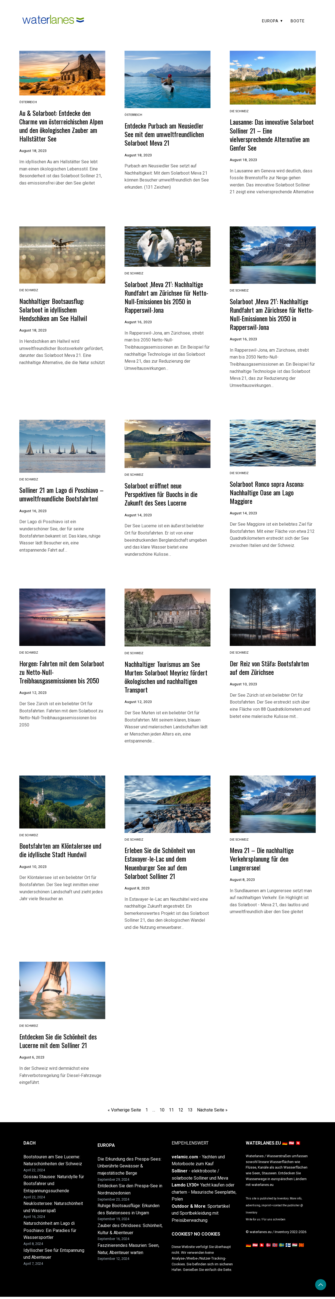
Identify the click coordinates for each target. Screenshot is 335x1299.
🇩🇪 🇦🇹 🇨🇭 (255, 1247)
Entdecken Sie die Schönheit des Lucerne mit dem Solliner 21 (61, 1042)
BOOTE (298, 21)
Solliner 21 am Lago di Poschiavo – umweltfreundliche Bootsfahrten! (61, 497)
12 (180, 1112)
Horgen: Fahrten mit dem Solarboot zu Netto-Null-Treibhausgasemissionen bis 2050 (55, 679)
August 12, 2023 (33, 704)
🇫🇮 (288, 1247)
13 (190, 1112)
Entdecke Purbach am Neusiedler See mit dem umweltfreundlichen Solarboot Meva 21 (167, 133)
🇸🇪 (281, 1247)
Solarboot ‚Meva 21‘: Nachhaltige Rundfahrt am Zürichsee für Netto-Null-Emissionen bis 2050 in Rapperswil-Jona (167, 296)
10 (162, 1112)
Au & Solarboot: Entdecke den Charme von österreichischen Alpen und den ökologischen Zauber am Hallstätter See (57, 125)
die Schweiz (239, 111)
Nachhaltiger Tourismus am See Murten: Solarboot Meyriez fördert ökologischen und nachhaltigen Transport (165, 679)
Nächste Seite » (212, 1112)
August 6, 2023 (32, 1059)
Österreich (28, 102)
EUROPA (270, 21)
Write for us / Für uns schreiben (265, 1221)
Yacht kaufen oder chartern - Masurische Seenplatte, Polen (204, 1194)
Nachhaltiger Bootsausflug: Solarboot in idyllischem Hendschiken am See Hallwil (55, 308)
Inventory (251, 1214)
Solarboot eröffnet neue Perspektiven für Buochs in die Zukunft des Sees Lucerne (164, 492)
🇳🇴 (275, 1247)
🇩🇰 (268, 1247)
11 (171, 1112)
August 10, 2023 (243, 687)
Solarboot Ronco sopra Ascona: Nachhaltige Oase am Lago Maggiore (269, 491)
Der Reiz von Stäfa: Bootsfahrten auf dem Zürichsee (272, 670)
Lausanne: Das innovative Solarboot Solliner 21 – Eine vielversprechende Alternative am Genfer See (268, 134)
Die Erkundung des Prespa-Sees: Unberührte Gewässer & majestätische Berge (129, 1168)
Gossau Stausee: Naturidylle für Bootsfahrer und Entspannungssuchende (53, 1186)
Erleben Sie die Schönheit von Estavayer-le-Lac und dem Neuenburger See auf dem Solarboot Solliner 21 (162, 865)
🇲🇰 (301, 1247)
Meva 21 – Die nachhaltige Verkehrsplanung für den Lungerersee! (264, 861)
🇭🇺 (295, 1247)
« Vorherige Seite (124, 1112)
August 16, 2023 (138, 321)
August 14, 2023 (138, 513)
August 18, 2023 (33, 150)
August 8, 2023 (137, 890)
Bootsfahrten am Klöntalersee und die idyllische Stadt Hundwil (60, 852)
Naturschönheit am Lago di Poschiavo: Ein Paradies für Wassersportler (49, 1232)
